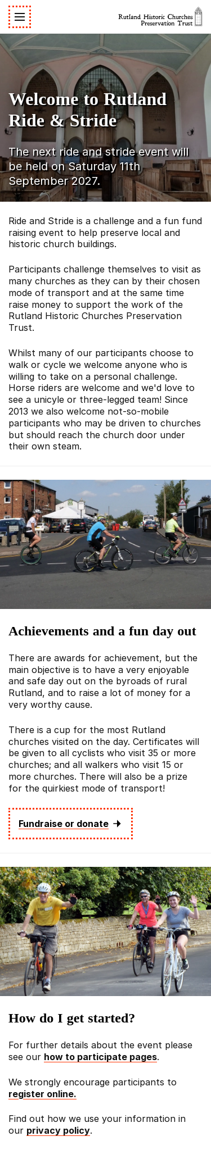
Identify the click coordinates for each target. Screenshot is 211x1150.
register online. (42, 1093)
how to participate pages (100, 1056)
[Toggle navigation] (19, 17)
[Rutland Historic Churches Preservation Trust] (160, 16)
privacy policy (58, 1130)
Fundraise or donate (71, 823)
